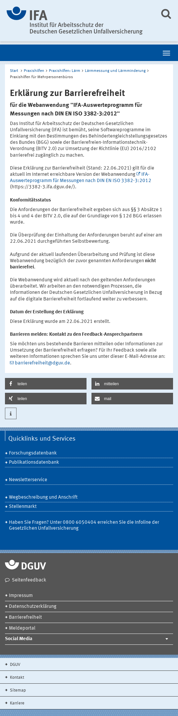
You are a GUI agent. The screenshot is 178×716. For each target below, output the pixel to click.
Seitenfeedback (29, 580)
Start (14, 71)
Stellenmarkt (23, 506)
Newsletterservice (28, 480)
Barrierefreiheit (25, 617)
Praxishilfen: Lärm (64, 71)
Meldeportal (22, 628)
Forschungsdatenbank (33, 453)
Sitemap (17, 690)
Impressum (21, 595)
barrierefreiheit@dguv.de (42, 363)
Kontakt (16, 677)
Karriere (16, 703)
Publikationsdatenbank (34, 462)
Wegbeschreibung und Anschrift (43, 497)
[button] (46, 383)
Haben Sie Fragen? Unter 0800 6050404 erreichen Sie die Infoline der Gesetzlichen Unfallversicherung (84, 525)
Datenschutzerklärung (32, 606)
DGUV (14, 665)
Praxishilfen (34, 71)
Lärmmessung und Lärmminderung (115, 71)
